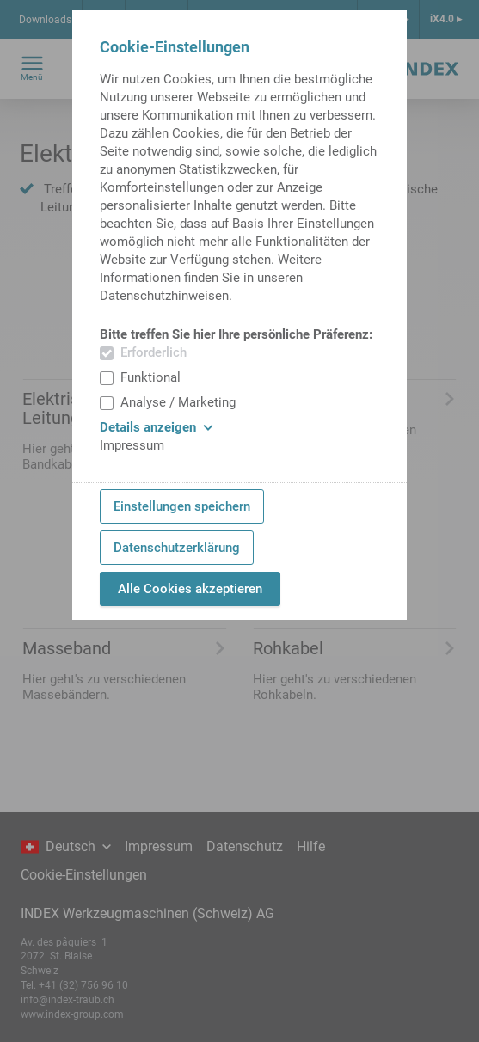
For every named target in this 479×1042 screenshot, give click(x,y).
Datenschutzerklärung (177, 547)
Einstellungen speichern (182, 506)
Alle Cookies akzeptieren (190, 589)
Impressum (132, 445)
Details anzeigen (156, 427)
